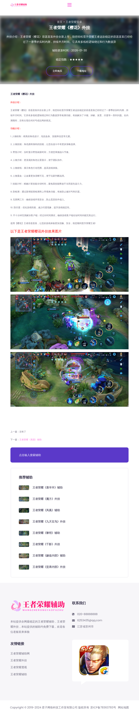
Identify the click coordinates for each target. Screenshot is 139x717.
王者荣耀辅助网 (20, 653)
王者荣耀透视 (18, 667)
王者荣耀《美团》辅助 (30, 439)
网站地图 (123, 707)
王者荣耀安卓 (74, 22)
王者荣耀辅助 (18, 674)
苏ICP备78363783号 (103, 707)
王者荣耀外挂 (18, 660)
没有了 (22, 431)
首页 (59, 22)
